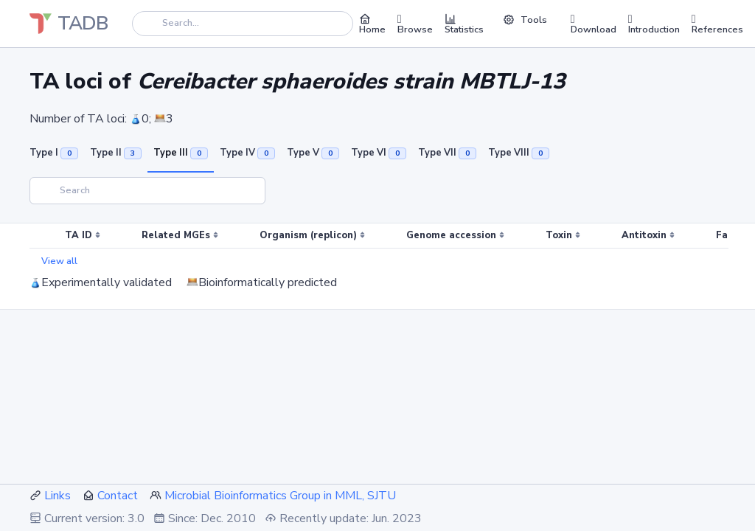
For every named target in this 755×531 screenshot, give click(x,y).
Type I (53, 152)
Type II (116, 152)
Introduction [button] (654, 23)
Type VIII (518, 152)
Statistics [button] (464, 23)
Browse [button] (415, 23)
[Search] (242, 23)
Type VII (447, 152)
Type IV (247, 152)
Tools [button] (525, 20)
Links (57, 495)
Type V (313, 152)
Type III (180, 152)
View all (59, 261)
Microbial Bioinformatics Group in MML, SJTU (280, 495)
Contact (117, 495)
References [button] (717, 23)
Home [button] (372, 23)
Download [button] (593, 23)
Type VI (378, 152)
